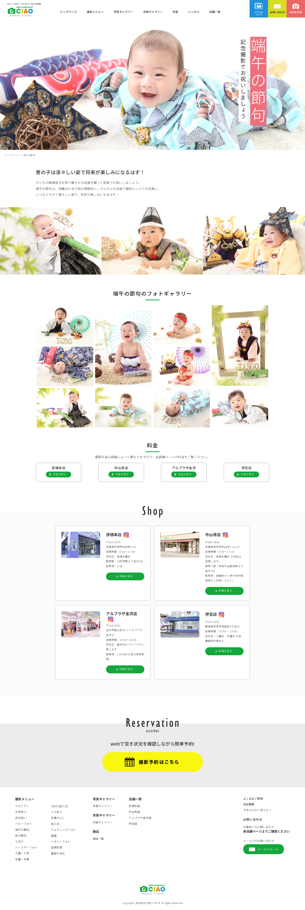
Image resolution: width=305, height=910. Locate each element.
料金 (175, 11)
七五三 (19, 842)
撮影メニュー (95, 11)
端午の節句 (22, 830)
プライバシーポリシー (257, 811)
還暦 (54, 836)
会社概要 (248, 805)
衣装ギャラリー (153, 11)
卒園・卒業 (22, 860)
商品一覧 (98, 839)
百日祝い (20, 818)
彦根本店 (134, 807)
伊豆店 (133, 824)
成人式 (55, 825)
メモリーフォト (61, 842)
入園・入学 (22, 854)
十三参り (56, 813)
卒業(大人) (57, 818)
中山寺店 (134, 812)
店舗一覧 (215, 11)
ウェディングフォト (63, 830)
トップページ (68, 11)
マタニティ (22, 807)
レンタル (193, 11)
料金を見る (59, 474)
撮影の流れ (58, 854)
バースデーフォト (26, 848)
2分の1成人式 (59, 807)
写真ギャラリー (123, 11)
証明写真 (56, 848)
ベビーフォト (23, 824)
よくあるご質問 (253, 799)
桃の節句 (20, 836)
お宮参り (20, 812)
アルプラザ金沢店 (140, 818)
